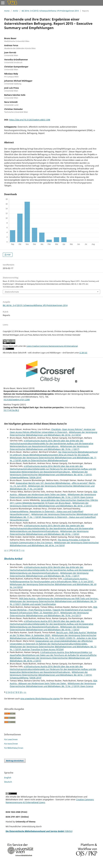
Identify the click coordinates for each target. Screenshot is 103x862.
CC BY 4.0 (83, 352)
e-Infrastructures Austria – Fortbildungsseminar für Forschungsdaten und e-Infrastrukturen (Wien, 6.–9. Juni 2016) (52, 580)
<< (5, 550)
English (7, 777)
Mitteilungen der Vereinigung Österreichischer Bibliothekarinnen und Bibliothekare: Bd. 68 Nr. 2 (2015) (50, 504)
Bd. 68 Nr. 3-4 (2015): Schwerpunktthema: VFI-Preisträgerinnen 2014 (50, 10)
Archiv (15, 10)
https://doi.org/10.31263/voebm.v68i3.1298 (29, 119)
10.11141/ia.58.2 (11, 410)
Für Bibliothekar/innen (13, 748)
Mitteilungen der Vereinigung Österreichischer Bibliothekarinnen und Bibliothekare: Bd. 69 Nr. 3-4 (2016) (53, 433)
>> (23, 550)
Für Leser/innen (11, 739)
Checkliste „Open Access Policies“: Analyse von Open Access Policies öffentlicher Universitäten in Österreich (52, 430)
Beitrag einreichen (15, 760)
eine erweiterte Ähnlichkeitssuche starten (40, 698)
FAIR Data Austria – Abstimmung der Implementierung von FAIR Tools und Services (58, 598)
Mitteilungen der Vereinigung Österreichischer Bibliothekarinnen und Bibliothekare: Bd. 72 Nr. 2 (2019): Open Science (53, 496)
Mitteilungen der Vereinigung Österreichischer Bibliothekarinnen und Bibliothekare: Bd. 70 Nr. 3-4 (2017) (49, 614)
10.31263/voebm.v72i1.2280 (17, 399)
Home (6, 10)
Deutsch (8, 781)
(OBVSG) (39, 831)
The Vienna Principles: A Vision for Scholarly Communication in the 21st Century (50, 541)
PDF (9, 254)
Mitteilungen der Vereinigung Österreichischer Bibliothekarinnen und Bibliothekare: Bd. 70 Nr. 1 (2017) (49, 447)
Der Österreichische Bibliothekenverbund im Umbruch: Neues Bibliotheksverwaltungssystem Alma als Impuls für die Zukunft (54, 453)
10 (20, 692)
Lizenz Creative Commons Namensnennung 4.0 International (52, 346)
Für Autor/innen (11, 743)
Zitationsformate (12, 291)
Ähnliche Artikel (13, 558)
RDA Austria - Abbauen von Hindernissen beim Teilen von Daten (53, 493)
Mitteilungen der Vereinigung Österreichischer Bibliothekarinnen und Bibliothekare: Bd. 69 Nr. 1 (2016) (49, 532)
